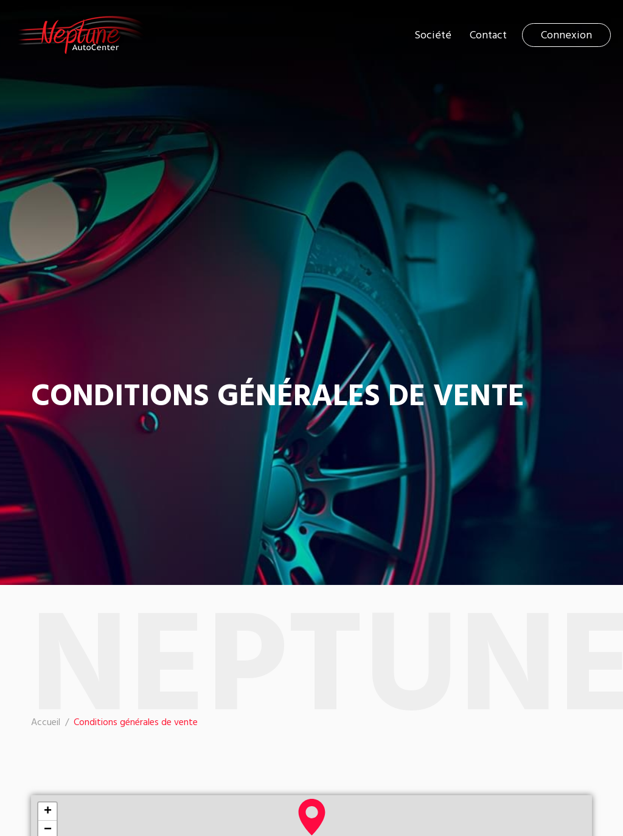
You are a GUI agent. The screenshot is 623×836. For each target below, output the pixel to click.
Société (432, 35)
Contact (488, 35)
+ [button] (48, 811)
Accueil (45, 722)
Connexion (566, 35)
